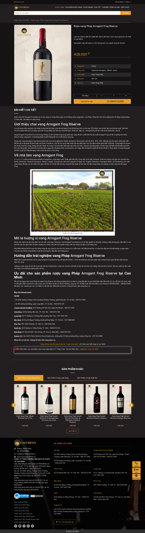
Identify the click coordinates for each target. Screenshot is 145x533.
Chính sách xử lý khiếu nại (23, 514)
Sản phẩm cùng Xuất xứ (87, 378)
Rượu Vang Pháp (97, 83)
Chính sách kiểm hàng (22, 505)
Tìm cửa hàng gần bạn (65, 522)
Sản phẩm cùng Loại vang (58, 378)
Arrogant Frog (19, 159)
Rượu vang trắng (97, 74)
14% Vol (94, 79)
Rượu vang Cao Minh (90, 349)
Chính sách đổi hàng (21, 508)
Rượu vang (59, 7)
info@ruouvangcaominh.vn (26, 454)
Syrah (115, 70)
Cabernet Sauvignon (98, 70)
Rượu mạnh (88, 7)
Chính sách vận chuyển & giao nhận (26, 519)
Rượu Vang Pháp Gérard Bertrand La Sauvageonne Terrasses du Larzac (49, 418)
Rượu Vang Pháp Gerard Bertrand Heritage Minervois (120, 417)
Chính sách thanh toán (22, 522)
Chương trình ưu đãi (111, 7)
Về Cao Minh (119, 2)
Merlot (109, 70)
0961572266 (19, 2)
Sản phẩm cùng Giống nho (29, 378)
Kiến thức (125, 7)
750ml (93, 66)
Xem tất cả (72, 431)
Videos (127, 2)
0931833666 (24, 451)
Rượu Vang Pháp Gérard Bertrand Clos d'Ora (25, 417)
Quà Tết (97, 7)
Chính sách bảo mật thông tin (24, 516)
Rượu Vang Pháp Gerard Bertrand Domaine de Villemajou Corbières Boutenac (72, 419)
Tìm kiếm (125, 13)
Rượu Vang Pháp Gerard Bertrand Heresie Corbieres (97, 417)
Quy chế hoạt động (21, 502)
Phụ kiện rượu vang (73, 7)
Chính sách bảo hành (21, 511)
